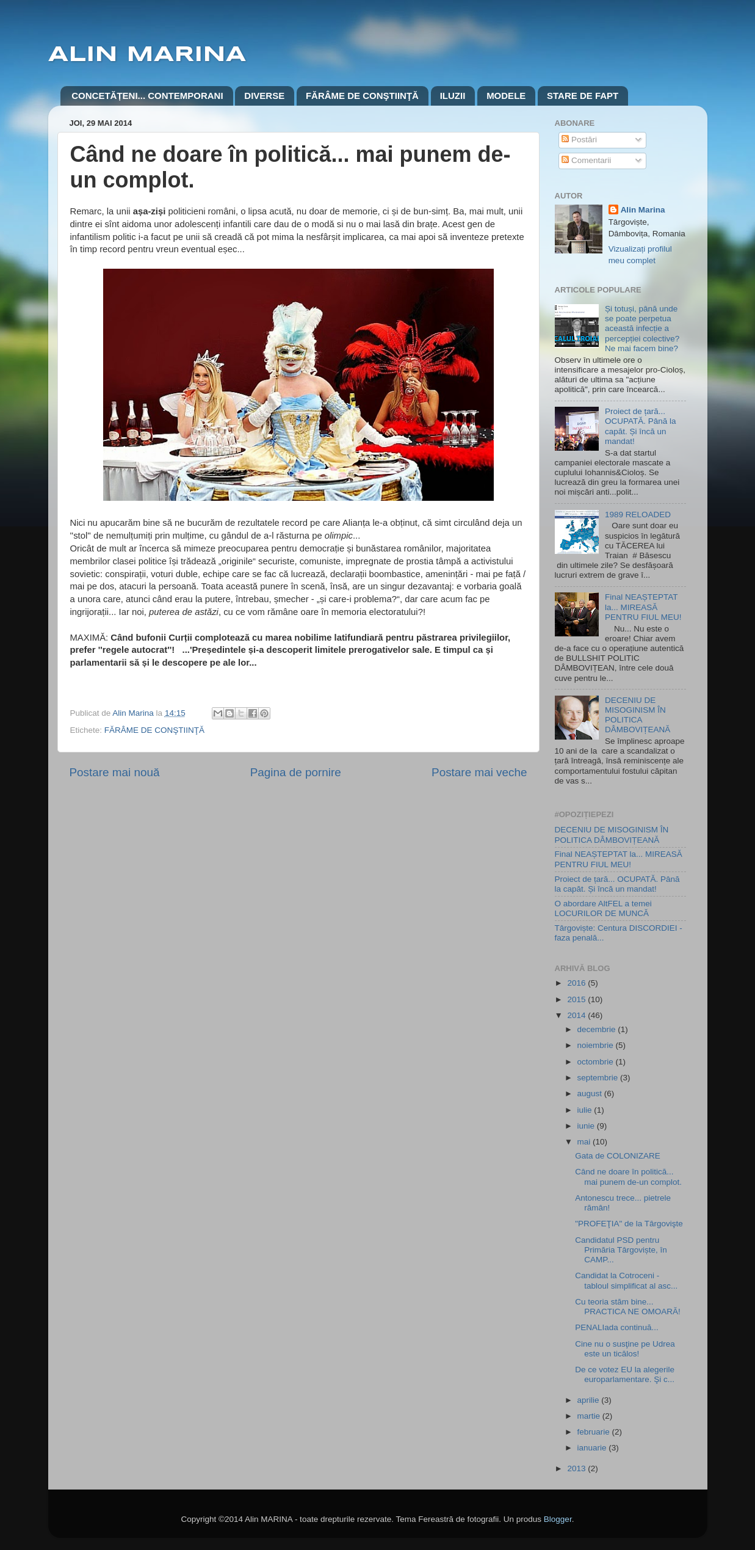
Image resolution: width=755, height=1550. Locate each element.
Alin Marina (643, 209)
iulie (585, 1110)
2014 (577, 1015)
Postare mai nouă (115, 772)
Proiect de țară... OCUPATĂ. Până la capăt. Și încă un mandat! (640, 426)
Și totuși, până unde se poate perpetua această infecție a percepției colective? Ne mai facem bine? (642, 328)
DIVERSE (264, 95)
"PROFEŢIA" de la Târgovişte (629, 1223)
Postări (579, 139)
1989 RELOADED (638, 514)
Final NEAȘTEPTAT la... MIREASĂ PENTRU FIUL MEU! (643, 606)
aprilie (589, 1400)
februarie (594, 1431)
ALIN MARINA (147, 55)
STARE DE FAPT (582, 95)
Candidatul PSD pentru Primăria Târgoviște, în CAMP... (621, 1249)
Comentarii (586, 160)
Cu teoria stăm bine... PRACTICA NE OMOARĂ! (628, 1306)
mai (585, 1141)
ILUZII (453, 95)
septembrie (599, 1077)
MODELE (506, 95)
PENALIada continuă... (617, 1327)
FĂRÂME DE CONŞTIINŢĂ (362, 95)
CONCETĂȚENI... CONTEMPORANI (147, 95)
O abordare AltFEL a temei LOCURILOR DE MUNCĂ (603, 908)
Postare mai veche (479, 772)
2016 (577, 983)
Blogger (558, 1519)
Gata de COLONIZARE (617, 1155)
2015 (577, 999)
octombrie (596, 1061)
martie (589, 1416)
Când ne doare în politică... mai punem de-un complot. (628, 1176)
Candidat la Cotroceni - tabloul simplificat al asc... (626, 1280)
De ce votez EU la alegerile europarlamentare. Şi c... (624, 1374)
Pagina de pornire (295, 772)
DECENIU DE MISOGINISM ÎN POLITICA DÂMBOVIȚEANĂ (637, 715)
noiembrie (596, 1045)
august (590, 1093)
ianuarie (593, 1447)
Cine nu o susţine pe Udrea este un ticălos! (625, 1348)
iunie (587, 1125)
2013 (577, 1468)
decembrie (597, 1029)
